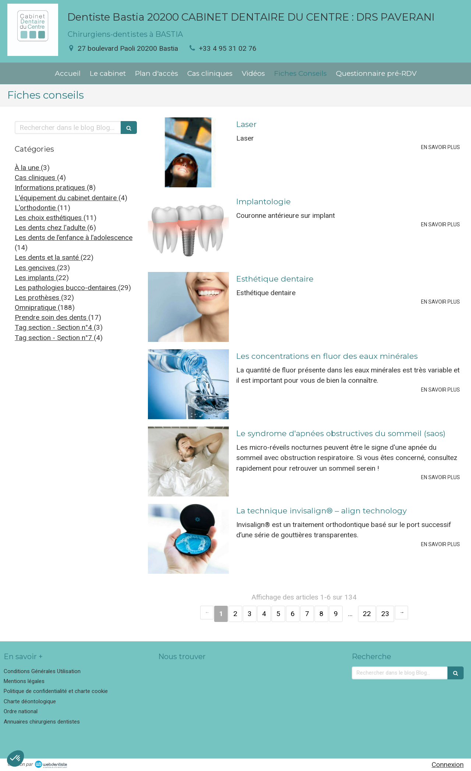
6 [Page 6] (293, 613)
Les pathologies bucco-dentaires (66, 287)
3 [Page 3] (250, 613)
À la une (28, 167)
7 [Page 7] (307, 613)
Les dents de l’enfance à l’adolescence (73, 237)
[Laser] (188, 152)
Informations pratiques (51, 187)
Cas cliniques (36, 177)
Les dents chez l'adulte (51, 227)
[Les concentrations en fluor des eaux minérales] (188, 384)
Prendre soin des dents (51, 317)
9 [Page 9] (336, 613)
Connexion (448, 764)
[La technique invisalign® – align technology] (188, 539)
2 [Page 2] (235, 613)
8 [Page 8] (321, 613)
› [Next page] (401, 612)
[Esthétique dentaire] (188, 307)
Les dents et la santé (48, 257)
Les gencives (36, 268)
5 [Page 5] (278, 613)
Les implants (35, 277)
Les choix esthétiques (49, 217)
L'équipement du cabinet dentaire (66, 198)
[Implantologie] (188, 230)
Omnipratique (36, 307)
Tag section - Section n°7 (54, 337)
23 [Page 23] (385, 613)
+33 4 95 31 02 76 (227, 48)
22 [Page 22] (367, 613)
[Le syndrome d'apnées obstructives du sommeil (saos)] (188, 461)
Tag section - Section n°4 (54, 327)
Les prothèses (38, 297)
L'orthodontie (36, 208)
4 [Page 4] (264, 613)
